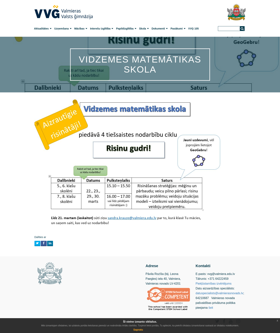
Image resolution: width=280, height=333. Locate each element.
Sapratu (138, 329)
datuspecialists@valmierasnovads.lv (219, 293)
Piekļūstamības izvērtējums (214, 283)
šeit (210, 307)
